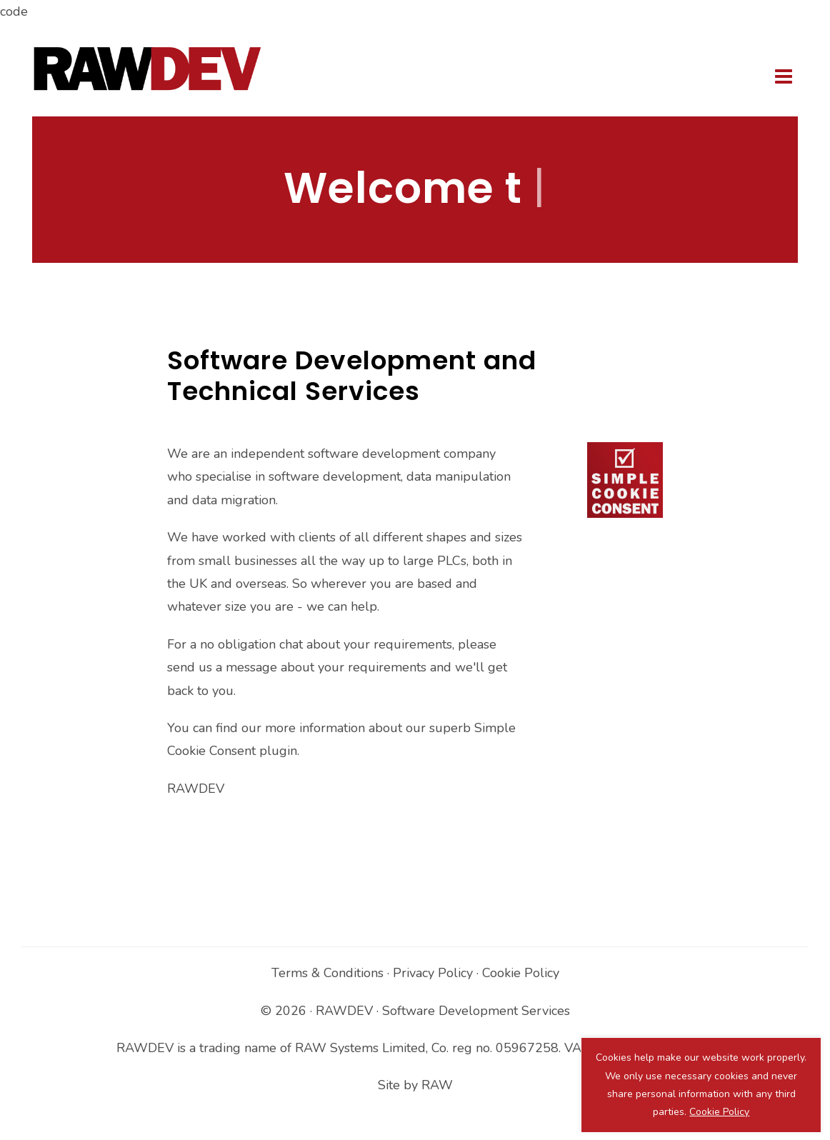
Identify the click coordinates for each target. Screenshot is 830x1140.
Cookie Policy (520, 972)
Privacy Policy (433, 972)
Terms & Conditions (327, 972)
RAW (437, 1085)
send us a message (222, 667)
